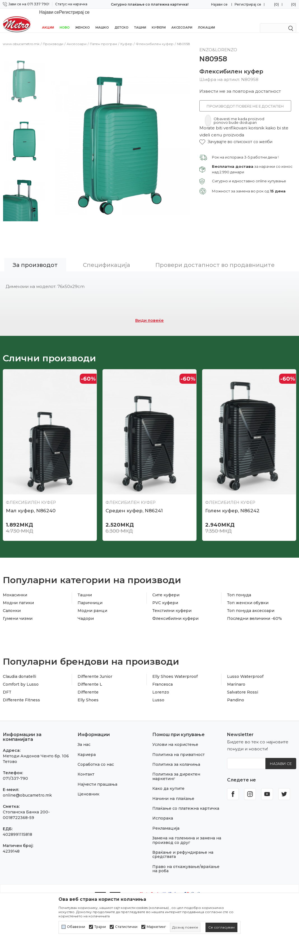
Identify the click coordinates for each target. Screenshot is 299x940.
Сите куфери (165, 580)
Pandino (235, 685)
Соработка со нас (96, 750)
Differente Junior (95, 662)
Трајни (100, 927)
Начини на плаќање (173, 784)
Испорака (162, 803)
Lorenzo (160, 677)
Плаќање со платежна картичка (185, 794)
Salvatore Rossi (242, 677)
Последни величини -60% (254, 604)
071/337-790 (15, 764)
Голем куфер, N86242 (232, 496)
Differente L (90, 670)
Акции (48, 20)
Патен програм (103, 38)
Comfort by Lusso (21, 670)
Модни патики (18, 588)
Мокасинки (15, 580)
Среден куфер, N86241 (134, 496)
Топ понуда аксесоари (250, 596)
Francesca (162, 670)
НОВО (65, 20)
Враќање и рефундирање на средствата (182, 840)
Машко (102, 20)
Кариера (87, 740)
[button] (235, 135)
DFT (7, 677)
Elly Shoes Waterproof (175, 662)
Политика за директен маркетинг (176, 762)
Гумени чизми (17, 604)
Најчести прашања (97, 770)
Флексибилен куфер (155, 38)
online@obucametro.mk (27, 780)
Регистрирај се (248, 4)
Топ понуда (239, 580)
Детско (122, 20)
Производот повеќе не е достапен (245, 100)
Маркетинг (156, 927)
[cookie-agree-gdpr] (221, 927)
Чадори (86, 604)
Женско (82, 20)
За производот (35, 250)
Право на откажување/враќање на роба (185, 854)
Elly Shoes (88, 685)
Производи (53, 38)
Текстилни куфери (171, 596)
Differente (88, 677)
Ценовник (88, 779)
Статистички (126, 927)
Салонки (12, 596)
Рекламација (165, 813)
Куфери (159, 20)
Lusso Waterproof (245, 662)
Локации (206, 20)
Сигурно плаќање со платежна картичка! (149, 4)
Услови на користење (175, 730)
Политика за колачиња (176, 750)
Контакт (86, 759)
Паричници (90, 588)
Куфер (126, 38)
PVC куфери (165, 588)
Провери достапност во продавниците (215, 250)
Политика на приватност (178, 740)
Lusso (158, 685)
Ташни (140, 20)
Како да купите (168, 774)
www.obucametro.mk (21, 38)
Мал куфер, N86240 (30, 496)
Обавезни (76, 927)
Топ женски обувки (247, 588)
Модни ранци (92, 596)
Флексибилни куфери (175, 604)
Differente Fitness (21, 685)
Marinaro (236, 670)
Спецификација (106, 250)
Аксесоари (181, 20)
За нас (84, 730)
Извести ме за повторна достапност (240, 85)
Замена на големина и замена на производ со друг (186, 825)
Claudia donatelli (19, 662)
